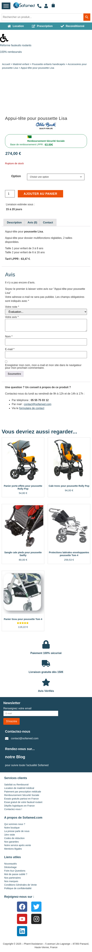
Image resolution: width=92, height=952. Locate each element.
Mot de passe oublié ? (15, 874)
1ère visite (9, 834)
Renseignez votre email (17, 708)
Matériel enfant (21, 64)
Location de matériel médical (19, 788)
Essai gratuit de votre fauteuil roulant (23, 802)
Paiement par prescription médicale (22, 791)
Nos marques (11, 881)
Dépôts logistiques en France (19, 805)
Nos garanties (11, 841)
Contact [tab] (48, 222)
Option (16, 176)
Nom (8, 336)
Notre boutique (12, 827)
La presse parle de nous (16, 831)
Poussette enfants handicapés (48, 64)
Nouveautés (10, 863)
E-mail (9, 349)
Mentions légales (13, 848)
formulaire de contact (31, 408)
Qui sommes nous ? (14, 824)
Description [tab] (14, 222)
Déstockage (10, 867)
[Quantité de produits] (10, 193)
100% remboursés (11, 51)
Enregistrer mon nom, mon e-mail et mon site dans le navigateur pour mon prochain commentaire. (43, 366)
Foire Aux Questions (14, 870)
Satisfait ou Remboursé (16, 784)
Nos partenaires (12, 877)
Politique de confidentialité (18, 888)
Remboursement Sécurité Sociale (46, 141)
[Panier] (53, 5)
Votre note (12, 307)
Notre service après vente (17, 845)
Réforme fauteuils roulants (15, 45)
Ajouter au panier (40, 193)
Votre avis (12, 317)
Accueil (6, 64)
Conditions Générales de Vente (20, 884)
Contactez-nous (17, 731)
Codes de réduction (14, 838)
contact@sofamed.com (37, 404)
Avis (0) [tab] (32, 222)
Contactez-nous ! (13, 809)
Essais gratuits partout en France (21, 798)
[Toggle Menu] (6, 6)
